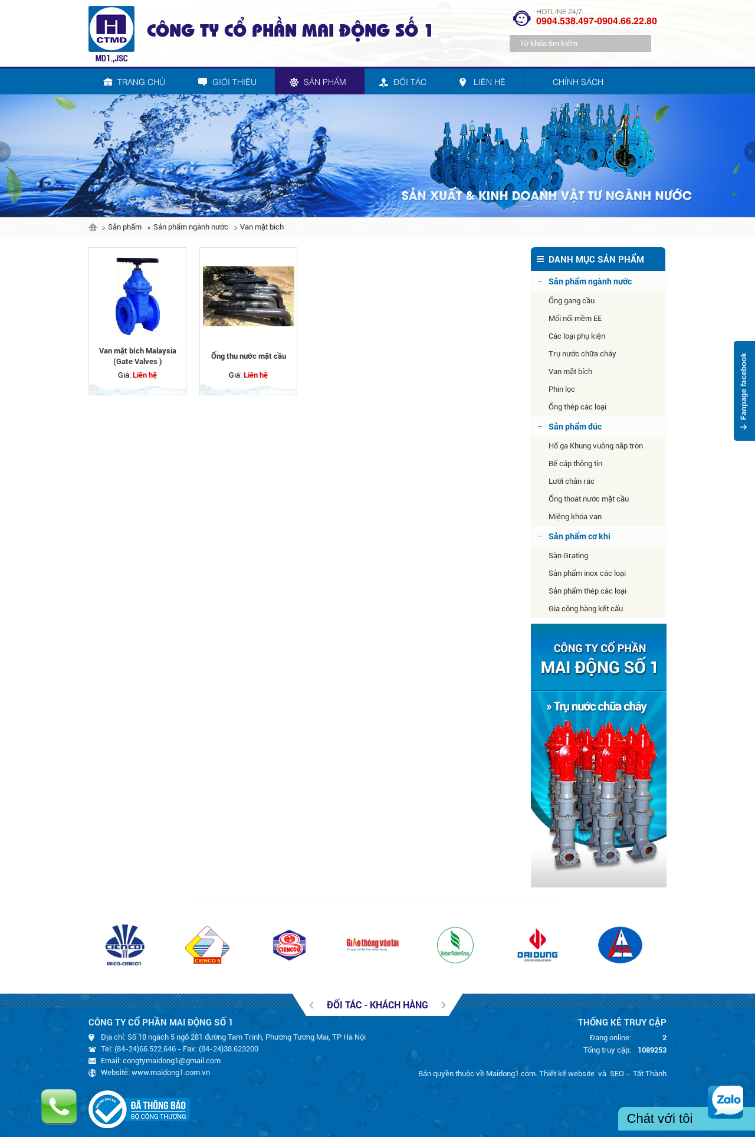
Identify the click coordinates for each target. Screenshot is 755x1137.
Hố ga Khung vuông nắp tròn (596, 445)
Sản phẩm (125, 226)
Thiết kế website (567, 1073)
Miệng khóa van (575, 516)
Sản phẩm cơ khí (579, 536)
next (749, 151)
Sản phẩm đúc (575, 426)
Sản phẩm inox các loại (587, 573)
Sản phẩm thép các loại (587, 590)
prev (5, 151)
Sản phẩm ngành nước (190, 226)
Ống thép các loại (577, 406)
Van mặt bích (262, 226)
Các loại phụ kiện (577, 336)
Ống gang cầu (572, 300)
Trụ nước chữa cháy (582, 353)
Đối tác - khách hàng (377, 1004)
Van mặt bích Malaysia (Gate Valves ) (137, 355)
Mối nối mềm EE (575, 318)
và (602, 1073)
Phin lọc (562, 389)
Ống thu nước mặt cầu (248, 355)
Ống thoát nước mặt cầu (589, 498)
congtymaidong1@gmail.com (172, 1060)
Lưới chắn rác (572, 481)
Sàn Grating (568, 555)
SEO (617, 1073)
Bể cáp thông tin (575, 463)
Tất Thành (650, 1073)
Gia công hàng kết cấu (586, 608)
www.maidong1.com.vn (171, 1072)
